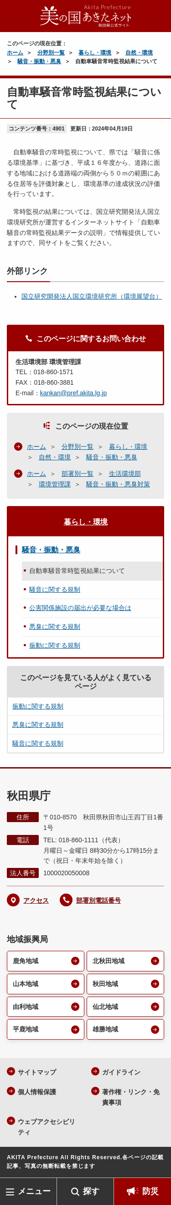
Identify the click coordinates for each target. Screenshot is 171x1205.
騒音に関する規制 (54, 589)
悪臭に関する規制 (54, 626)
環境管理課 (55, 484)
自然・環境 (139, 52)
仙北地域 (105, 1006)
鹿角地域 (25, 961)
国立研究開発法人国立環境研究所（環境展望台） (91, 296)
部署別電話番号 (98, 900)
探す (91, 1191)
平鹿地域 (25, 1029)
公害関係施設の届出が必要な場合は (80, 607)
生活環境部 (125, 473)
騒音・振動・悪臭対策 (118, 484)
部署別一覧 (77, 473)
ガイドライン (121, 1072)
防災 (150, 1191)
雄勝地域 (105, 1029)
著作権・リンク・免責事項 (131, 1097)
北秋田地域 (108, 961)
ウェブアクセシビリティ (46, 1127)
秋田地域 (105, 983)
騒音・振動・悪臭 (39, 61)
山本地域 (25, 983)
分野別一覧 (51, 52)
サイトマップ (37, 1072)
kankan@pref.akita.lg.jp (73, 393)
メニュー (34, 1191)
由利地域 (25, 1006)
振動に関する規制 (54, 645)
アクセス (36, 900)
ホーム (15, 52)
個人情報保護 (37, 1092)
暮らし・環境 (94, 52)
